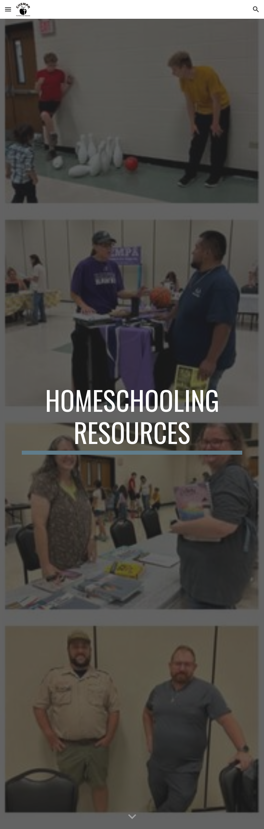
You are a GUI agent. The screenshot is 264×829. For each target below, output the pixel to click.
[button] (8, 9)
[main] (132, 419)
